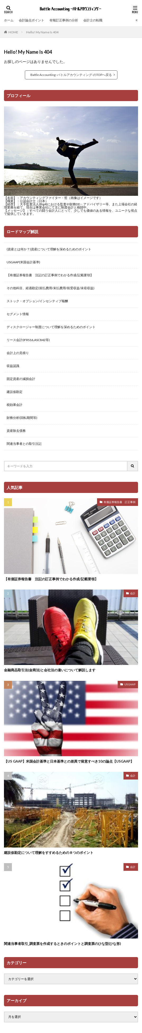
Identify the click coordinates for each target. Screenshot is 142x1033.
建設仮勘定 (14, 392)
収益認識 (13, 366)
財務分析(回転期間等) (22, 418)
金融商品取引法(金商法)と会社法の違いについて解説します (49, 670)
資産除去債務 (16, 431)
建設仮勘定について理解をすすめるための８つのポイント (48, 852)
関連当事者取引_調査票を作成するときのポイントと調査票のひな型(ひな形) (62, 943)
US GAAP (129, 684)
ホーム (8, 20)
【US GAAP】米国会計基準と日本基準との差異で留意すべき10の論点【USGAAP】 (69, 761)
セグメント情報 (18, 314)
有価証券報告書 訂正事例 (119, 502)
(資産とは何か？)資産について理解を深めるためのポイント (49, 249)
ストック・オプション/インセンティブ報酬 (37, 301)
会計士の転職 (92, 20)
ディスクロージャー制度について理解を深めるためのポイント (51, 327)
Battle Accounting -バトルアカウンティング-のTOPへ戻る (71, 75)
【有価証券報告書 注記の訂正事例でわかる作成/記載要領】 (50, 275)
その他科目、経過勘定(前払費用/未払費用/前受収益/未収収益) (50, 288)
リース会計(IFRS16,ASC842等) (28, 340)
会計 (132, 593)
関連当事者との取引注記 (24, 444)
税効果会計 (14, 405)
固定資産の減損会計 (21, 379)
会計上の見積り (18, 353)
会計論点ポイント (31, 20)
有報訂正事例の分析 (63, 20)
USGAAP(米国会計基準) (23, 262)
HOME (13, 32)
